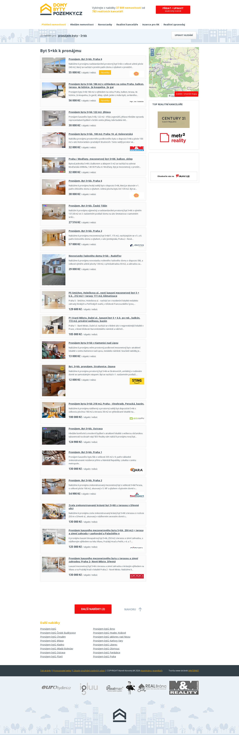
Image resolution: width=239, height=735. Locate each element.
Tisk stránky (45, 670)
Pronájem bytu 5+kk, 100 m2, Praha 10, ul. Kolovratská (101, 134)
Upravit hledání (184, 35)
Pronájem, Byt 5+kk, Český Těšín (88, 205)
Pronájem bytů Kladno (52, 644)
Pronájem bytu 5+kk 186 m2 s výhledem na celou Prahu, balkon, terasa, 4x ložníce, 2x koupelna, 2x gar (106, 85)
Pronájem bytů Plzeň (51, 656)
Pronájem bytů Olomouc (106, 648)
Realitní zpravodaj (174, 24)
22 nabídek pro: (48, 35)
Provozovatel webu (62, 670)
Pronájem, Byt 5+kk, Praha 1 (85, 452)
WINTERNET (193, 670)
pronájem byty (68, 35)
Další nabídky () (93, 609)
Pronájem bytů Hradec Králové (109, 632)
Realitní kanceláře (127, 24)
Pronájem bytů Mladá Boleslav (56, 648)
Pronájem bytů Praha (104, 656)
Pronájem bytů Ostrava (52, 652)
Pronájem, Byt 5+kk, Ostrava (86, 428)
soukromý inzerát (173, 9)
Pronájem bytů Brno (104, 628)
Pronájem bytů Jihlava (52, 640)
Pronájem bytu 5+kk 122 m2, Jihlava (90, 112)
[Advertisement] (93, 592)
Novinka (105, 72)
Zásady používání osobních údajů (89, 670)
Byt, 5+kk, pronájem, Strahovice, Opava (92, 366)
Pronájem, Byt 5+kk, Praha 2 (85, 230)
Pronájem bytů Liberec (105, 644)
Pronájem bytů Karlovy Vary (108, 640)
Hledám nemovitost (82, 24)
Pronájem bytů (48, 628)
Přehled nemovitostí (54, 24)
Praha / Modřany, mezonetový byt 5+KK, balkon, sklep (101, 158)
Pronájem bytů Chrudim (53, 636)
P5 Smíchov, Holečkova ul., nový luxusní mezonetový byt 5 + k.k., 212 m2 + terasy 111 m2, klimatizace (104, 294)
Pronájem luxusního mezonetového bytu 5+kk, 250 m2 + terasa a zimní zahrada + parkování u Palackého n (106, 532)
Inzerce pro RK (150, 24)
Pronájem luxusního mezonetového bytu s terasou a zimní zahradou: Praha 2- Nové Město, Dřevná (103, 560)
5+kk (84, 35)
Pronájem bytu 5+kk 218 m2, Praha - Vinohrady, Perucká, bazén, (106, 403)
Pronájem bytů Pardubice (106, 652)
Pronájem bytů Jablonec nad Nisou (111, 636)
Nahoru (130, 609)
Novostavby (105, 24)
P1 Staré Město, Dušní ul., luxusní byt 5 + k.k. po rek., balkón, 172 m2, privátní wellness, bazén (104, 319)
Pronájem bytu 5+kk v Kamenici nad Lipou (93, 342)
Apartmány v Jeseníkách (152, 670)
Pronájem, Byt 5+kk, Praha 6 (85, 59)
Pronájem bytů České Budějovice (58, 632)
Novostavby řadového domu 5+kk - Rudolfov (95, 255)
